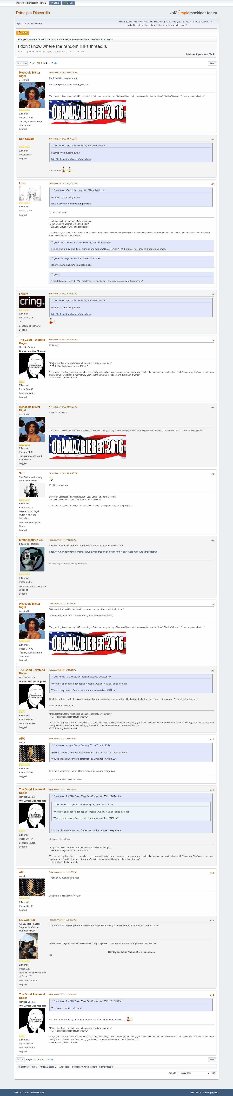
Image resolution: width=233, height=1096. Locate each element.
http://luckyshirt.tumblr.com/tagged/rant (69, 84)
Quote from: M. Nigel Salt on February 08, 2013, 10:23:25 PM (82, 677)
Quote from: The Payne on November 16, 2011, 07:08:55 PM (82, 242)
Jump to (172, 1073)
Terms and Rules (203, 1092)
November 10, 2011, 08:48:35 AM (63, 139)
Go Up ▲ (215, 1092)
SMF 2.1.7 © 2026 (21, 1092)
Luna (22, 183)
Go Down (22, 63)
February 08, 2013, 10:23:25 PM (62, 604)
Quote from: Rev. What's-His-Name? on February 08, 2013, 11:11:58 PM (87, 1001)
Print (212, 63)
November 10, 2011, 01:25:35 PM (63, 183)
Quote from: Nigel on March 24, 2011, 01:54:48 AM (77, 258)
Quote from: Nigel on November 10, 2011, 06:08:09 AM (79, 145)
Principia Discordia (33, 12)
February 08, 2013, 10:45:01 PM (62, 738)
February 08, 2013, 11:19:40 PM (62, 994)
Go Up (20, 1059)
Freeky (23, 293)
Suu (21, 473)
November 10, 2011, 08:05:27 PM (63, 407)
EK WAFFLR (27, 919)
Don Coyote (27, 138)
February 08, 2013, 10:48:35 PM (62, 789)
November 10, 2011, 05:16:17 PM (63, 340)
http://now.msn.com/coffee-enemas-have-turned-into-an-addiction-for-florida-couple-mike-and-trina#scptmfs (103, 551)
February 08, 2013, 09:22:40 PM (62, 540)
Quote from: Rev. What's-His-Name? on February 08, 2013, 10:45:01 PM (87, 796)
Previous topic (193, 54)
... (49, 63)
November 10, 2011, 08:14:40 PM (63, 473)
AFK (22, 738)
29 (51, 63)
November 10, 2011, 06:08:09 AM (63, 72)
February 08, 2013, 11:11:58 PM (62, 872)
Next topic (209, 54)
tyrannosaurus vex (31, 539)
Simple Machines (37, 1092)
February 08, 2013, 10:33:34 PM (62, 670)
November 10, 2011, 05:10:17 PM (63, 294)
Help (192, 1092)
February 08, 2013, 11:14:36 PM (62, 920)
